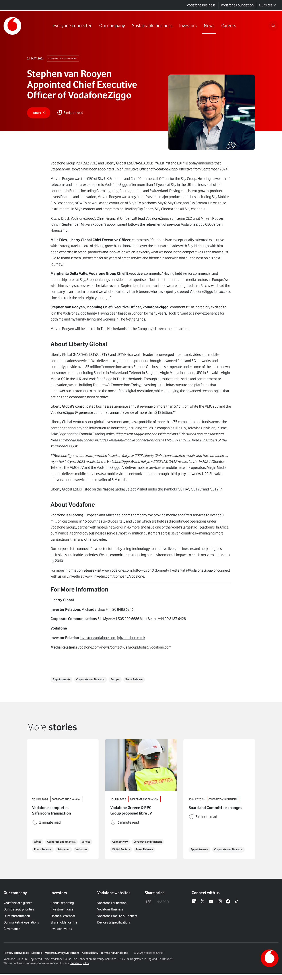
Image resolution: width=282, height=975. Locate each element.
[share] (40, 113)
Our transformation (17, 917)
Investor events (61, 930)
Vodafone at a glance (18, 904)
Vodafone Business (201, 5)
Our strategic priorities (19, 910)
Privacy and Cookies (16, 954)
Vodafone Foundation (237, 5)
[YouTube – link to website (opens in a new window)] (211, 903)
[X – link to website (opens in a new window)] (202, 903)
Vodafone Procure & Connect (117, 917)
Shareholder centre (64, 923)
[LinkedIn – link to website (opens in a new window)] (194, 903)
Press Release (141, 681)
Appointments (62, 681)
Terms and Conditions (114, 954)
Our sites (267, 5)
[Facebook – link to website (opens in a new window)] (228, 903)
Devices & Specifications (113, 923)
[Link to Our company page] (111, 26)
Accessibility (90, 954)
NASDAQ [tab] (163, 903)
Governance (12, 930)
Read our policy (79, 964)
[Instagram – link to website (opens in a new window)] (219, 903)
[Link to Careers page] (228, 26)
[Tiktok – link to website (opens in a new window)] (236, 903)
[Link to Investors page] (187, 26)
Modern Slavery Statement (62, 954)
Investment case (62, 910)
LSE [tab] (148, 903)
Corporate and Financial (64, 58)
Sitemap (36, 954)
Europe (120, 681)
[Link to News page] (208, 26)
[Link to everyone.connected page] (71, 26)
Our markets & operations (21, 923)
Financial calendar (63, 917)
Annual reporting (62, 904)
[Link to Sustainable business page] (151, 26)
